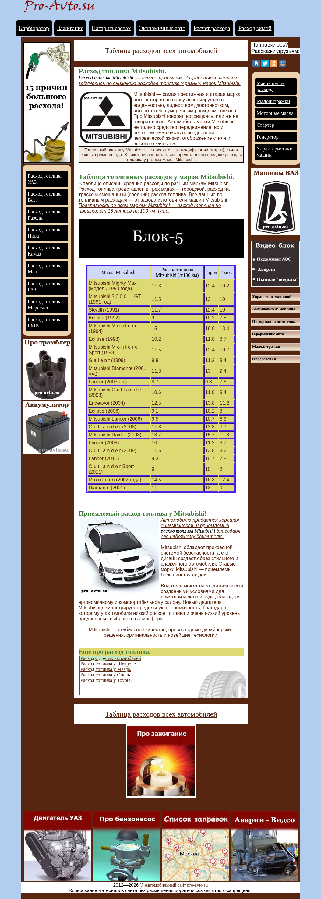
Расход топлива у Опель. (105, 674)
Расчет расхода (212, 28)
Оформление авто (268, 334)
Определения (264, 359)
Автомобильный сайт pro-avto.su (176, 885)
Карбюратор (34, 28)
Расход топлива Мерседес (45, 305)
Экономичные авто (162, 28)
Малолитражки (273, 101)
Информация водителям (274, 321)
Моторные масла (275, 113)
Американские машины (273, 309)
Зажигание (70, 28)
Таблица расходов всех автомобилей (161, 51)
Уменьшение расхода (271, 86)
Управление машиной (271, 296)
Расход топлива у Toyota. (106, 680)
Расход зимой (255, 28)
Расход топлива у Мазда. (105, 669)
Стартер (265, 125)
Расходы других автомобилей (110, 658)
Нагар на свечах (111, 28)
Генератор (268, 137)
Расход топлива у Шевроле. (108, 663)
